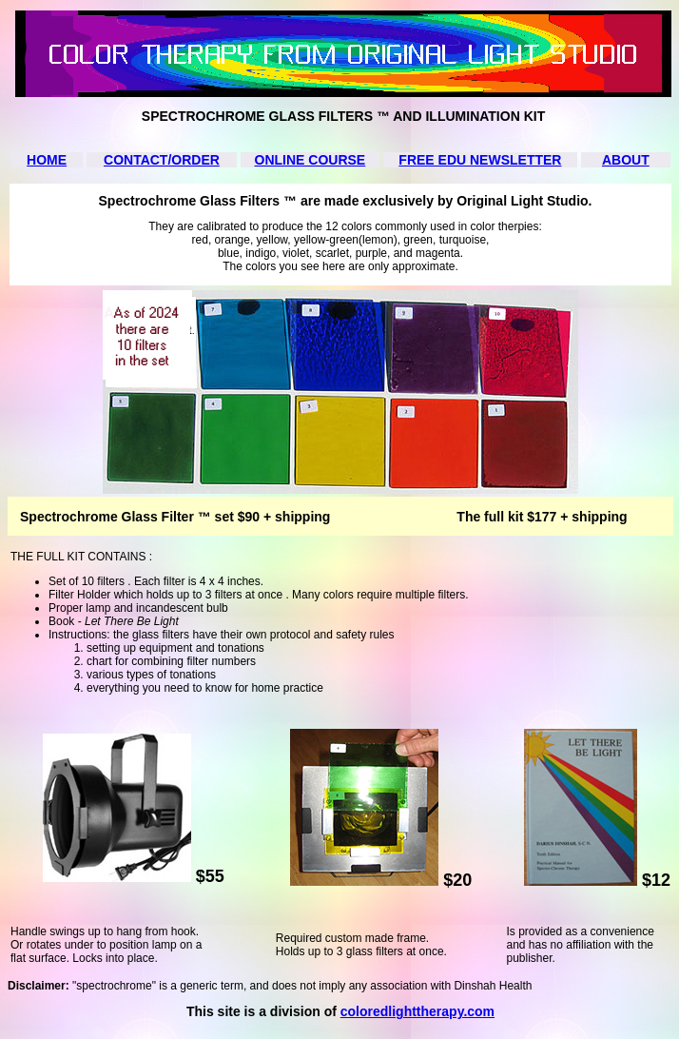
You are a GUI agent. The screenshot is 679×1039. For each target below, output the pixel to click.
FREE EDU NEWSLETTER (479, 159)
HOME (47, 159)
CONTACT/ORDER (162, 159)
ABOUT (626, 159)
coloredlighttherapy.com (417, 1011)
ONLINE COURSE (310, 159)
